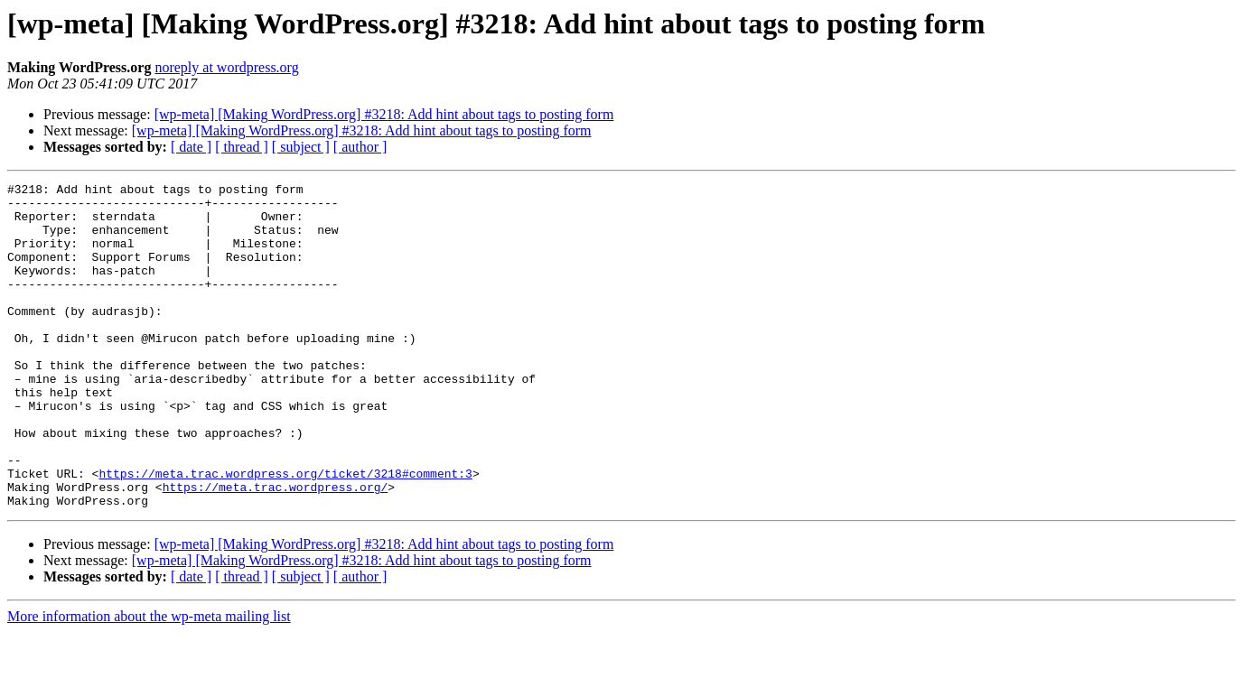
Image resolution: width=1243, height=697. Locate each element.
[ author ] (360, 146)
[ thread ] (241, 146)
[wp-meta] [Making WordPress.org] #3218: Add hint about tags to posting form (384, 114)
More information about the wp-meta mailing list (149, 681)
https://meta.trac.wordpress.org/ (275, 549)
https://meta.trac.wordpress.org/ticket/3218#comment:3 (285, 533)
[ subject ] (301, 146)
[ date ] (191, 146)
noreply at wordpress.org (226, 67)
